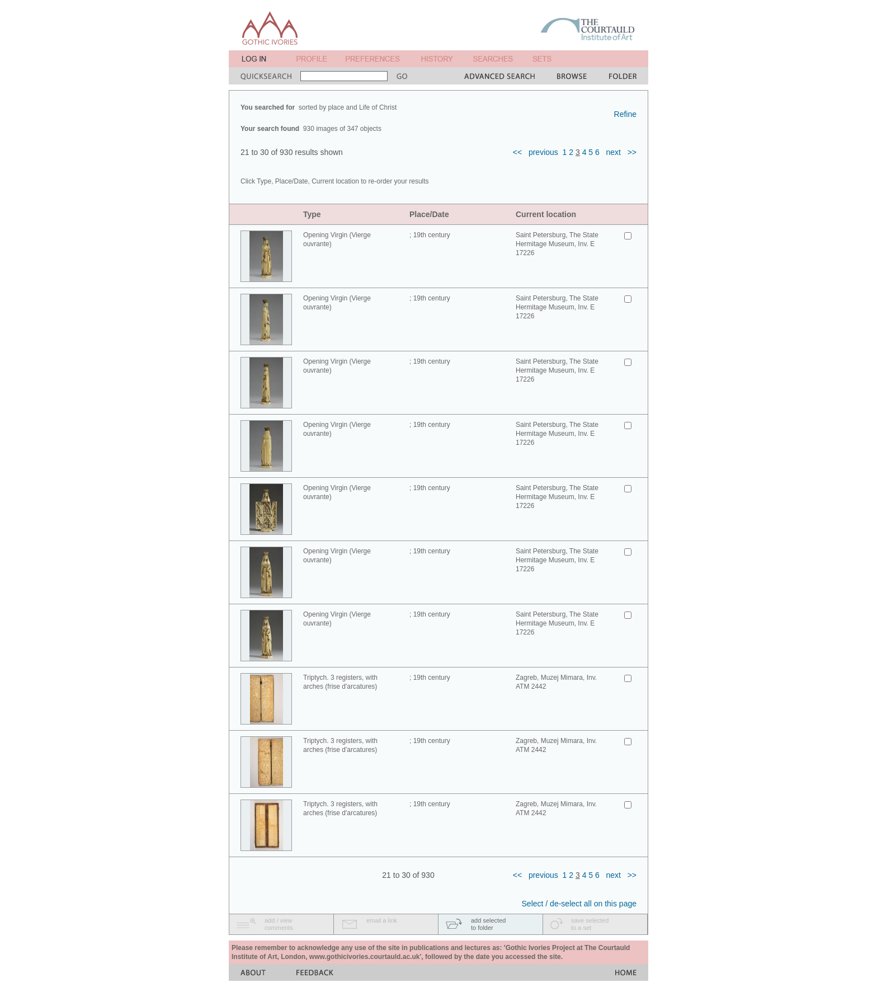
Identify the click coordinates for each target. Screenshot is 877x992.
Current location (546, 214)
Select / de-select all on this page (579, 903)
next (613, 152)
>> (632, 152)
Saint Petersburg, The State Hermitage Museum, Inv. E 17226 (557, 244)
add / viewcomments (279, 924)
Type (312, 214)
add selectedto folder (488, 924)
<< (517, 152)
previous (543, 152)
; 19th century (429, 235)
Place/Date (429, 214)
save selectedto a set (590, 924)
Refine (625, 114)
